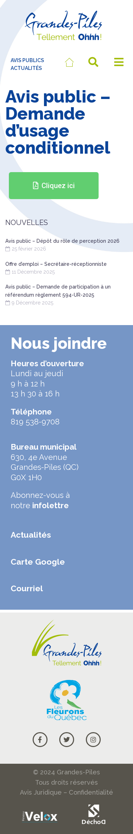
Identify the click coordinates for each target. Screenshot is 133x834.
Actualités (31, 534)
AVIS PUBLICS (27, 60)
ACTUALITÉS (26, 68)
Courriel (27, 588)
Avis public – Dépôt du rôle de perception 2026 (62, 241)
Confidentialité (91, 792)
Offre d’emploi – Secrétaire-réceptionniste (56, 264)
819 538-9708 (35, 421)
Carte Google (38, 561)
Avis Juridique (41, 792)
